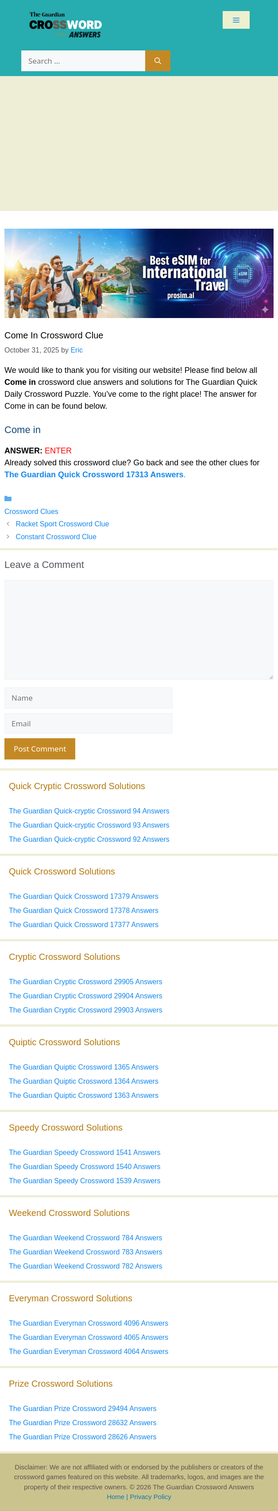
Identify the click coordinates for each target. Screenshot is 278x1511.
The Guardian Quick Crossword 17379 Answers (83, 896)
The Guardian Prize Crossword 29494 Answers (83, 1408)
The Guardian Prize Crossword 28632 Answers (83, 1423)
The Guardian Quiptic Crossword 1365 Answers (83, 1067)
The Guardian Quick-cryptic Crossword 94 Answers (89, 811)
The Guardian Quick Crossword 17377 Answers (83, 924)
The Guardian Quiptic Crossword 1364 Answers (83, 1081)
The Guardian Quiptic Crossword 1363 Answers (83, 1095)
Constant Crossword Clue (56, 537)
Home (115, 1496)
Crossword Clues (31, 511)
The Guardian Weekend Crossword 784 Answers (85, 1238)
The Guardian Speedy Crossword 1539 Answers (84, 1181)
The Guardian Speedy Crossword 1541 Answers (84, 1152)
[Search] (157, 61)
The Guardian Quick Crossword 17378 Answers (83, 910)
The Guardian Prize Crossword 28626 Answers (83, 1437)
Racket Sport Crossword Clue (62, 524)
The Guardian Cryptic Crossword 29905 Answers (85, 982)
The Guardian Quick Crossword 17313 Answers (93, 474)
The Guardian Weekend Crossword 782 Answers (85, 1266)
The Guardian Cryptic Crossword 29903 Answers (85, 1010)
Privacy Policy (150, 1496)
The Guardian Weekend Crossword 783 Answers (85, 1252)
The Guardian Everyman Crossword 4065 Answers (88, 1337)
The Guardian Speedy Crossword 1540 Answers (84, 1166)
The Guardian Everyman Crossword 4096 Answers (88, 1323)
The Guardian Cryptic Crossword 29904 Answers (85, 996)
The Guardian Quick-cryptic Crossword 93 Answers (89, 825)
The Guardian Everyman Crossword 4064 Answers (88, 1351)
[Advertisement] (139, 142)
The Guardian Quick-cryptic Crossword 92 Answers (89, 839)
